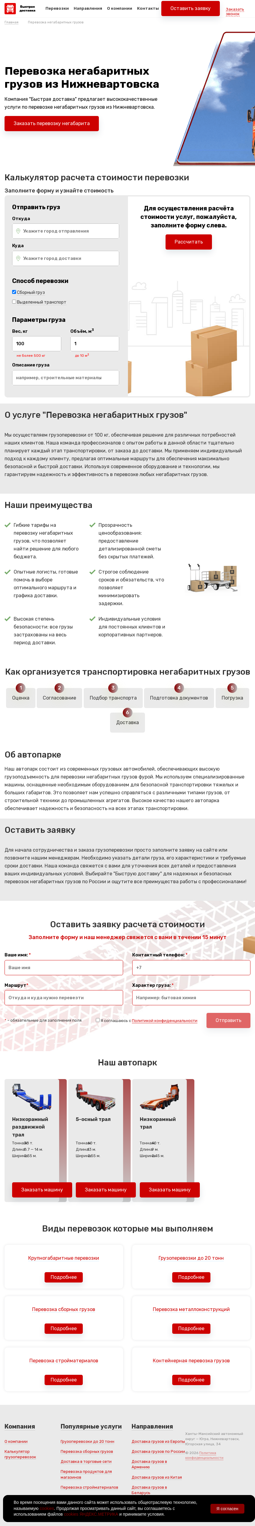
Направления (88, 11)
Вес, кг (20, 331)
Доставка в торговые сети (86, 1461)
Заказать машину (42, 1190)
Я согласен (227, 1508)
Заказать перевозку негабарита (52, 123)
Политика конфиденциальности (204, 1455)
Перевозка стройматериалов (89, 1487)
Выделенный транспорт (41, 302)
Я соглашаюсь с (149, 1020)
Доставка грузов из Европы (158, 1441)
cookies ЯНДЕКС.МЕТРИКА (91, 1514)
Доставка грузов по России (158, 1451)
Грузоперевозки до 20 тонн (87, 1441)
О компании (119, 11)
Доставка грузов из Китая (157, 1477)
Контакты (148, 11)
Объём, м (82, 331)
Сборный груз (31, 292)
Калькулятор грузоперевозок (20, 1454)
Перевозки (57, 11)
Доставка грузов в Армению (149, 1464)
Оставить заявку (190, 12)
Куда (18, 245)
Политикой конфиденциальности (164, 1020)
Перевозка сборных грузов (87, 1451)
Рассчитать (189, 242)
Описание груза (30, 365)
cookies (47, 1508)
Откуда (21, 218)
